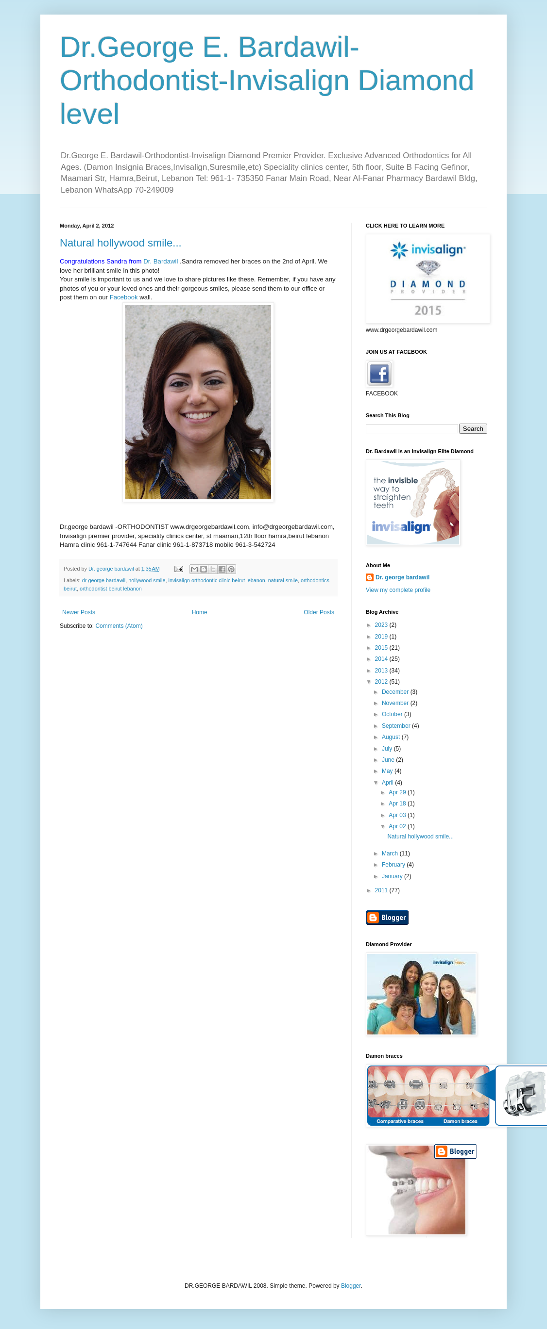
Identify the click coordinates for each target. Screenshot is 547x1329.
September (397, 725)
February (394, 864)
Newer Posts (78, 612)
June (389, 759)
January (393, 876)
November (396, 703)
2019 (382, 636)
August (392, 737)
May (388, 771)
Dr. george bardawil (402, 577)
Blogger (351, 1285)
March (391, 853)
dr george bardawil (103, 580)
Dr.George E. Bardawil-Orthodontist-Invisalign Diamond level (267, 80)
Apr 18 (398, 803)
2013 (382, 670)
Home (199, 612)
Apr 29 (398, 792)
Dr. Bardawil (160, 261)
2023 (382, 625)
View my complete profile (398, 590)
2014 (382, 659)
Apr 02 (398, 826)
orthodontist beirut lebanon (111, 588)
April (388, 782)
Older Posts (319, 612)
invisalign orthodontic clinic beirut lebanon (216, 580)
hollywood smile (146, 580)
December (396, 692)
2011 (382, 890)
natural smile (283, 580)
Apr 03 (398, 815)
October (393, 714)
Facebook (125, 297)
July (388, 748)
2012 (382, 681)
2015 (382, 647)
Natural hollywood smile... (121, 243)
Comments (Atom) (118, 626)
